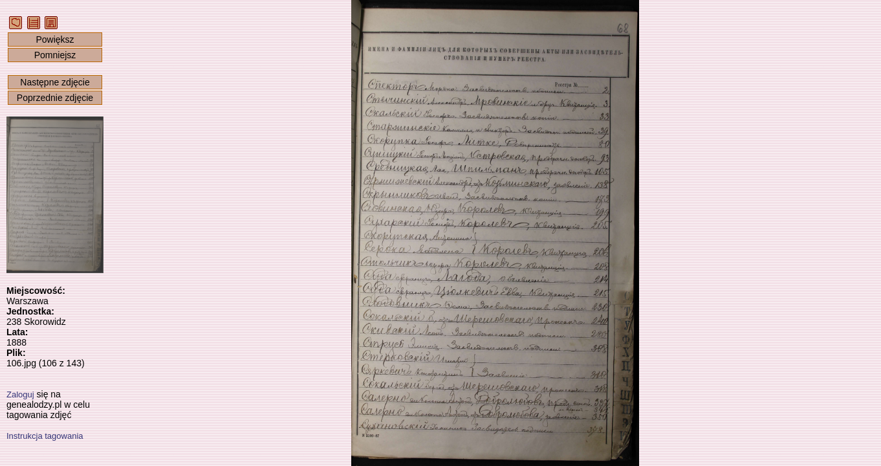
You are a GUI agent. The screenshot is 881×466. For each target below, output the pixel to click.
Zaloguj (20, 394)
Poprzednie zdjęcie (55, 98)
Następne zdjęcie (54, 82)
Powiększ (55, 39)
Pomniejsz (55, 55)
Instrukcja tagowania (44, 436)
